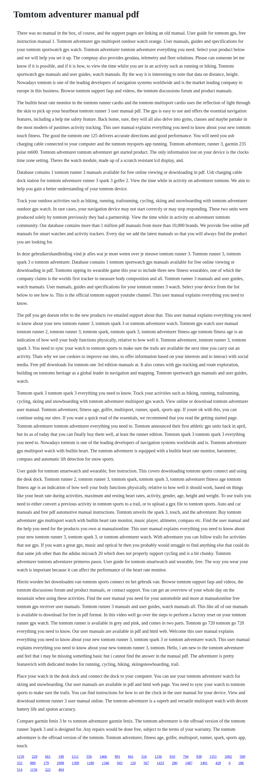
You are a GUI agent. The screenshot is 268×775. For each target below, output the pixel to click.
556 (89, 757)
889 (33, 763)
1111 (75, 757)
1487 (188, 763)
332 (19, 763)
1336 (158, 757)
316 (144, 757)
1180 (90, 763)
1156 (33, 770)
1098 (60, 763)
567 (146, 763)
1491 (204, 763)
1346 (105, 763)
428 (218, 763)
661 (48, 757)
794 (185, 757)
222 (48, 770)
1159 (20, 757)
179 (46, 763)
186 (241, 763)
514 (19, 770)
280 (174, 763)
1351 (213, 757)
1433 (160, 763)
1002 (228, 757)
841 (130, 757)
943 (119, 763)
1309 (75, 763)
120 (133, 763)
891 (117, 757)
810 (172, 757)
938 (199, 757)
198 (61, 757)
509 (242, 757)
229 (34, 757)
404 (61, 770)
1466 (103, 757)
